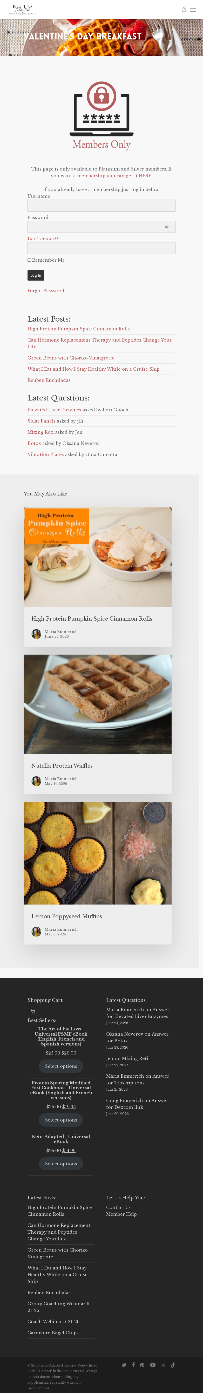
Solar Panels (42, 421)
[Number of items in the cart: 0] (33, 1011)
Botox (34, 443)
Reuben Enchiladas (49, 380)
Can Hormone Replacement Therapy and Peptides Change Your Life (59, 1232)
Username (39, 196)
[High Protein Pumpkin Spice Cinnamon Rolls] (98, 577)
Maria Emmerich (125, 1009)
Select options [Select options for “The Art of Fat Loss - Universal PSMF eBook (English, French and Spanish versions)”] (61, 1066)
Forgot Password (46, 290)
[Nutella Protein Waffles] (98, 724)
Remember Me (46, 260)
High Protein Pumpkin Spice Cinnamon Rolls (79, 328)
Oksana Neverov (124, 1034)
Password (38, 217)
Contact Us (118, 1207)
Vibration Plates (46, 454)
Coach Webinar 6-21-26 (53, 1321)
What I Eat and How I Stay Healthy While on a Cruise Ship (94, 369)
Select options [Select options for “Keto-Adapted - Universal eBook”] (61, 1163)
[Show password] (167, 227)
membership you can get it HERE (114, 175)
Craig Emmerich (124, 1100)
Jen (109, 1058)
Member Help (121, 1214)
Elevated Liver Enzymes (54, 409)
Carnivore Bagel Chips (53, 1332)
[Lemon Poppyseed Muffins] (98, 873)
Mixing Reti (41, 432)
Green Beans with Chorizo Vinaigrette (71, 358)
